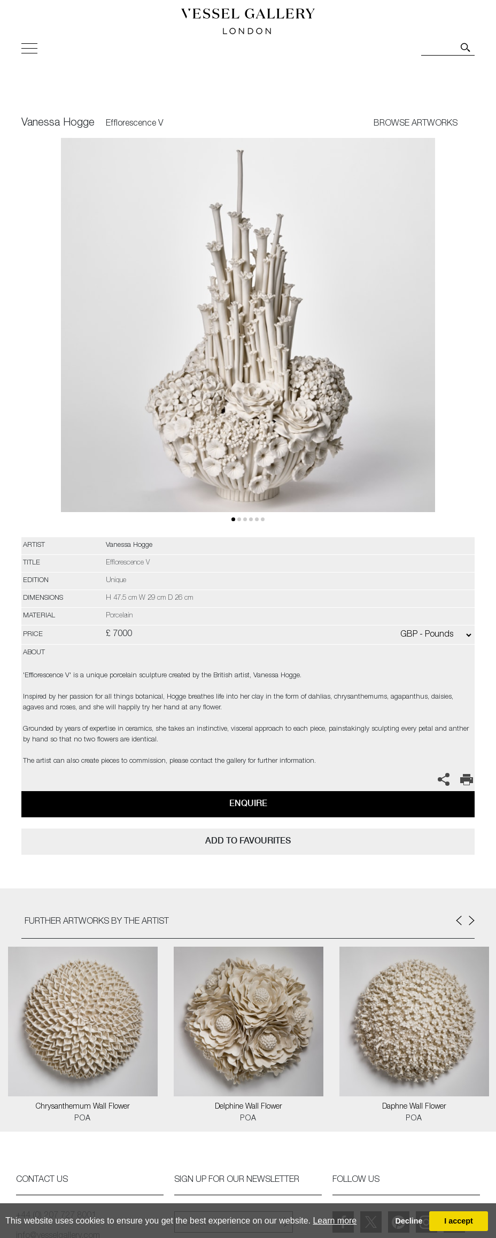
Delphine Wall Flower (248, 1107)
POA (82, 1119)
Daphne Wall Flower (414, 1107)
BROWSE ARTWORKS (416, 124)
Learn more (334, 1220)
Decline (408, 1221)
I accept (458, 1221)
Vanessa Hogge (58, 123)
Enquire (248, 803)
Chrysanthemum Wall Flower (83, 1107)
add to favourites (248, 840)
